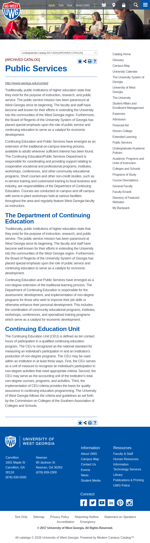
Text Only (21, 517)
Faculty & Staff (123, 453)
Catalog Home (121, 54)
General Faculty (122, 186)
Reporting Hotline (86, 517)
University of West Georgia (12, 10)
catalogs (25, 537)
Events (85, 469)
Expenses (118, 113)
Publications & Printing (128, 480)
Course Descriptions (125, 180)
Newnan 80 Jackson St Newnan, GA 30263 (49, 462)
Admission (119, 119)
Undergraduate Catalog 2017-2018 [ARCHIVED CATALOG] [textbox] (52, 52)
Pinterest (120, 502)
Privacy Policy (59, 517)
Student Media (91, 480)
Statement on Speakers (120, 517)
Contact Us (88, 464)
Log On (124, 5)
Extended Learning (124, 136)
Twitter (92, 502)
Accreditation (65, 521)
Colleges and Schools (126, 168)
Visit (60, 5)
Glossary (118, 60)
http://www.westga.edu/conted (26, 83)
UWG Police (121, 485)
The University (121, 97)
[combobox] (59, 52)
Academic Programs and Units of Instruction (128, 161)
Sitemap (38, 517)
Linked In (111, 502)
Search (135, 4)
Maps (114, 5)
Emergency (88, 521)
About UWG (83, 5)
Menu (145, 4)
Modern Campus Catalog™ (115, 537)
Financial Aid (120, 125)
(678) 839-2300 (46, 472)
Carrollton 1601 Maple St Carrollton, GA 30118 (15, 465)
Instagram (129, 502)
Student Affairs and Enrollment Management (128, 105)
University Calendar (124, 71)
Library (118, 474)
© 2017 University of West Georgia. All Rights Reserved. (75, 528)
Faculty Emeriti (121, 191)
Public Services (122, 142)
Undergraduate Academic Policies (128, 150)
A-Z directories (104, 5)
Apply (52, 5)
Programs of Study (124, 174)
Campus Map (121, 65)
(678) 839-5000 (16, 477)
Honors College (122, 131)
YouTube (102, 502)
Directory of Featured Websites (125, 200)
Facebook (83, 502)
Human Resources (126, 459)
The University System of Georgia (128, 79)
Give (69, 5)
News (85, 475)
